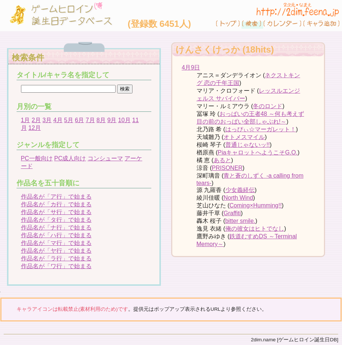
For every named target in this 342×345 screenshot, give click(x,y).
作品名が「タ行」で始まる (56, 220)
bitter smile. (240, 221)
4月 (58, 120)
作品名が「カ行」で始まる (56, 204)
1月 (25, 120)
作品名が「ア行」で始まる (56, 196)
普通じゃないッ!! (247, 145)
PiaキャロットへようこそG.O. (257, 152)
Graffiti (232, 213)
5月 (68, 120)
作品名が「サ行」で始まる (56, 212)
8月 (101, 120)
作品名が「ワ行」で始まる (56, 266)
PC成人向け (70, 158)
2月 (36, 120)
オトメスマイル (244, 137)
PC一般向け (37, 158)
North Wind (238, 198)
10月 (124, 120)
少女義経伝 (240, 190)
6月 (79, 120)
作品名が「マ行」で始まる (56, 243)
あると (222, 160)
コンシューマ (105, 158)
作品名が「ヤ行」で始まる (56, 251)
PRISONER (227, 168)
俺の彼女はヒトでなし (254, 228)
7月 (90, 120)
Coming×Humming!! (255, 205)
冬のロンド (267, 106)
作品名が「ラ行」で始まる (56, 258)
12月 (34, 128)
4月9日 (191, 67)
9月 (111, 120)
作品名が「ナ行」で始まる (56, 227)
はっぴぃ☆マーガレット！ (260, 129)
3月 (47, 120)
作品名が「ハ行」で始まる (56, 235)
